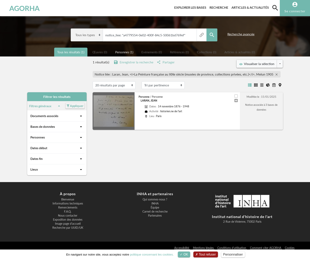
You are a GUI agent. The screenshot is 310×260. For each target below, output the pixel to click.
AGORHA (24, 8)
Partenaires (155, 216)
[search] (275, 8)
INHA (155, 203)
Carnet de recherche (155, 212)
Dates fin (56, 158)
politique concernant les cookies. (152, 254)
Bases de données (56, 126)
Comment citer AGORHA (266, 248)
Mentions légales (204, 248)
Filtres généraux (45, 106)
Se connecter (294, 11)
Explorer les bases (191, 6)
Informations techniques (68, 203)
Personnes (56, 137)
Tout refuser (205, 254)
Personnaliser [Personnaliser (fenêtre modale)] (233, 254)
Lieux (56, 169)
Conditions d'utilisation (232, 248)
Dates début (56, 148)
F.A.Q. (67, 212)
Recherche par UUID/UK (67, 228)
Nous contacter (67, 216)
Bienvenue (67, 199)
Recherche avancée (240, 34)
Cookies (289, 248)
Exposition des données (67, 220)
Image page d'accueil (68, 224)
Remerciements (67, 208)
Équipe (155, 208)
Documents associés (56, 116)
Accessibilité (182, 248)
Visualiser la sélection (256, 64)
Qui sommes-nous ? (155, 199)
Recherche (219, 6)
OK (184, 254)
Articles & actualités (251, 6)
